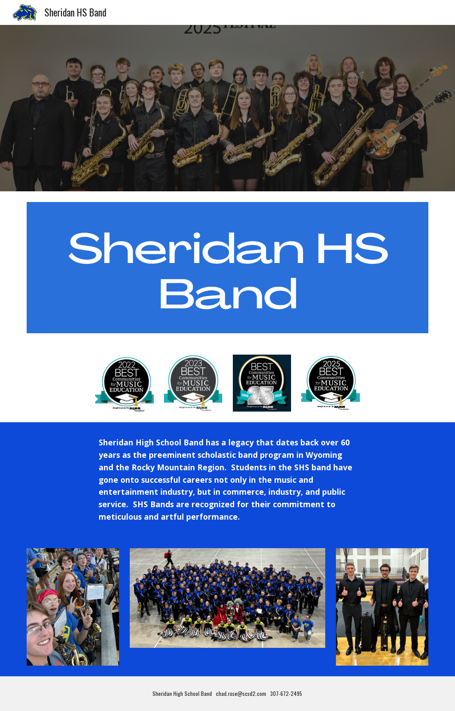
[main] (227, 479)
